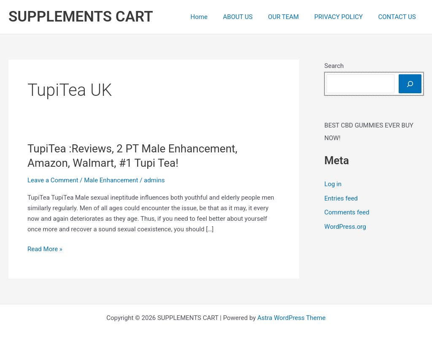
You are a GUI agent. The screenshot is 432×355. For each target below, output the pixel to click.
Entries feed (341, 198)
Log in (333, 184)
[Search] (410, 83)
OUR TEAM (290, 17)
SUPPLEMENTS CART (80, 16)
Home (211, 17)
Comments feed (347, 212)
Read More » (44, 249)
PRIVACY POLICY (343, 17)
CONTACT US (398, 17)
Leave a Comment (52, 180)
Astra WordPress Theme (291, 318)
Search (334, 66)
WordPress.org (345, 226)
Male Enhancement (111, 180)
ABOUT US (247, 17)
